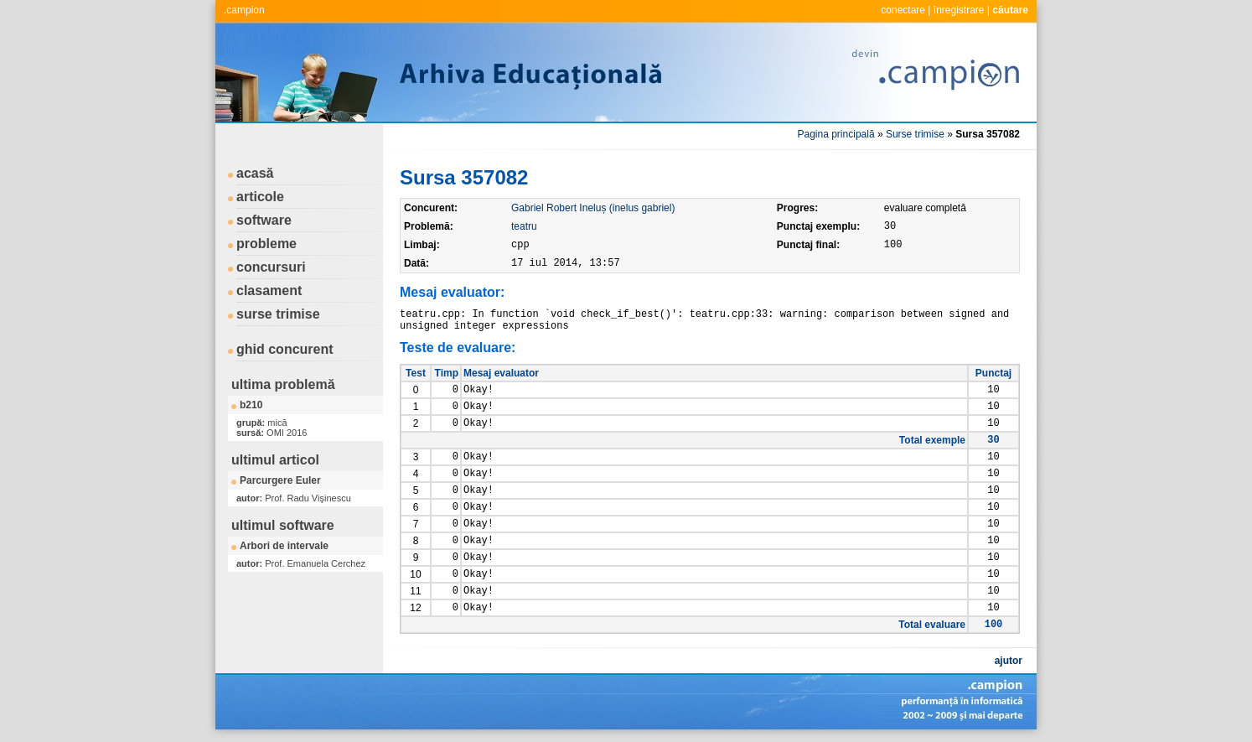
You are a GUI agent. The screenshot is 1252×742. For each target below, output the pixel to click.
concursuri (271, 267)
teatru (524, 226)
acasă (255, 173)
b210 (251, 405)
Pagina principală (836, 134)
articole (260, 196)
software (264, 220)
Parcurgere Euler (280, 480)
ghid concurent (285, 349)
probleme (266, 243)
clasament (269, 290)
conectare (903, 10)
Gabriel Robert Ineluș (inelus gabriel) (593, 208)
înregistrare (959, 10)
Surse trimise (915, 134)
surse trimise (278, 314)
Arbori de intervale (284, 546)
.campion (244, 10)
